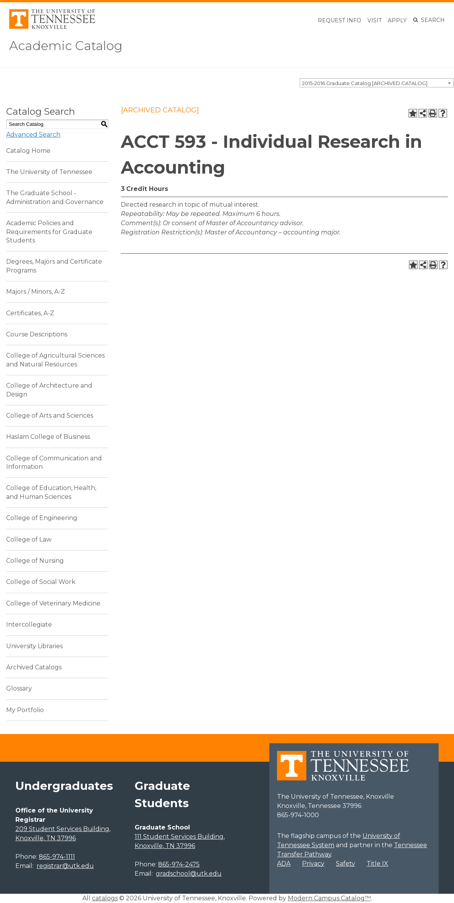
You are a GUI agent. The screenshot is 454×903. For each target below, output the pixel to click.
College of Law (29, 539)
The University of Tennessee (49, 172)
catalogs (105, 898)
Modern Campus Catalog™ (329, 898)
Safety (345, 863)
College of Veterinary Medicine (53, 603)
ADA (283, 863)
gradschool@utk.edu (189, 873)
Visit (374, 20)
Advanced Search (33, 134)
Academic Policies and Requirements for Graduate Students (49, 231)
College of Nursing (35, 560)
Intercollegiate (29, 624)
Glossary (19, 688)
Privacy (313, 863)
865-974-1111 (57, 856)
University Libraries (34, 646)
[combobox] (377, 82)
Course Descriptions (36, 334)
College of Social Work (40, 581)
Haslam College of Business (48, 436)
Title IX (377, 863)
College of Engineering (41, 518)
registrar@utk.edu (65, 866)
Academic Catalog (65, 45)
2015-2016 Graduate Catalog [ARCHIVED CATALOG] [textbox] (364, 83)
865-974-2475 (179, 864)
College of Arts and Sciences (49, 415)
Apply (397, 20)
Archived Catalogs (34, 667)
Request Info (339, 20)
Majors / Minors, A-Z (35, 291)
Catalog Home (28, 150)
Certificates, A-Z (30, 313)
